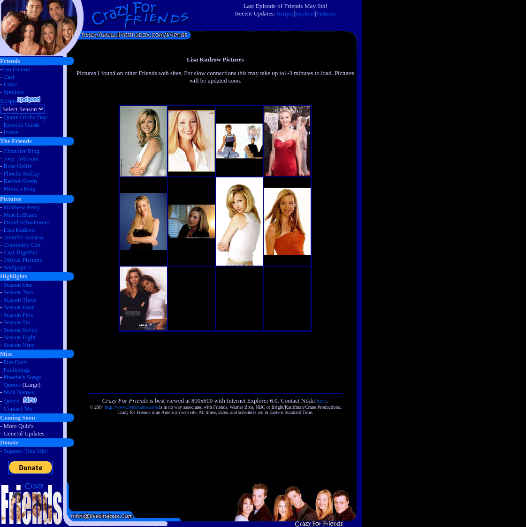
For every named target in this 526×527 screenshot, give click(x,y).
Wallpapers (16, 267)
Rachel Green (20, 180)
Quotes (12, 384)
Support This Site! (26, 450)
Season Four (19, 307)
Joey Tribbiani (21, 158)
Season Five (18, 314)
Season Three (20, 299)
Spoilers (14, 91)
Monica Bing (20, 188)
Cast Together (21, 252)
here (322, 400)
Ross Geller (18, 165)
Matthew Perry (22, 207)
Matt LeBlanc (21, 214)
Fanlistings (17, 369)
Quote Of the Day (25, 117)
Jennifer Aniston (24, 237)
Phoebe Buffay (22, 173)
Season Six (17, 322)
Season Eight (20, 337)
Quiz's (11, 401)
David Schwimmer (27, 222)
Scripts (285, 13)
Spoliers (305, 13)
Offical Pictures (23, 259)
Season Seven (21, 329)
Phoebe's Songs (23, 377)
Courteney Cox (22, 244)
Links (11, 84)
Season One (18, 284)
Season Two (18, 292)
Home (11, 132)
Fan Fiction (16, 69)
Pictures (326, 13)
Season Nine (19, 344)
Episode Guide (22, 124)
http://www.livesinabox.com (131, 407)
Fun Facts (16, 362)
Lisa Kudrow (20, 229)
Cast (9, 76)
